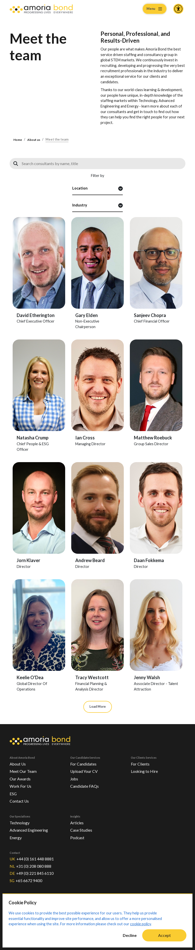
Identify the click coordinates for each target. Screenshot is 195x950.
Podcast (77, 836)
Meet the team (58, 140)
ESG (13, 792)
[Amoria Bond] (41, 9)
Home (18, 140)
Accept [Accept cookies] (164, 935)
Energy (16, 836)
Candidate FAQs (85, 785)
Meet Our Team (24, 770)
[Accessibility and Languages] (178, 9)
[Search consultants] (97, 163)
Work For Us (21, 785)
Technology (20, 821)
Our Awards (20, 777)
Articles (77, 821)
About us (34, 140)
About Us (18, 762)
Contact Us (20, 800)
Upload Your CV (84, 770)
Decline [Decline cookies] (130, 935)
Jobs (74, 777)
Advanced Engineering (30, 829)
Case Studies (81, 829)
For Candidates (84, 762)
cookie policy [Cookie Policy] (140, 924)
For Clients (141, 762)
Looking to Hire (145, 770)
